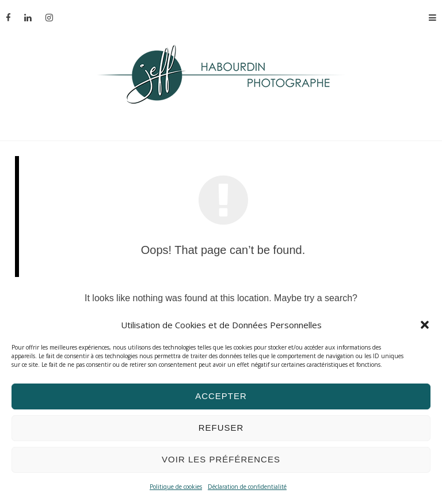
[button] (424, 325)
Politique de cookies (176, 487)
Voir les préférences (221, 459)
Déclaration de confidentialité (247, 487)
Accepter (221, 396)
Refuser (221, 427)
